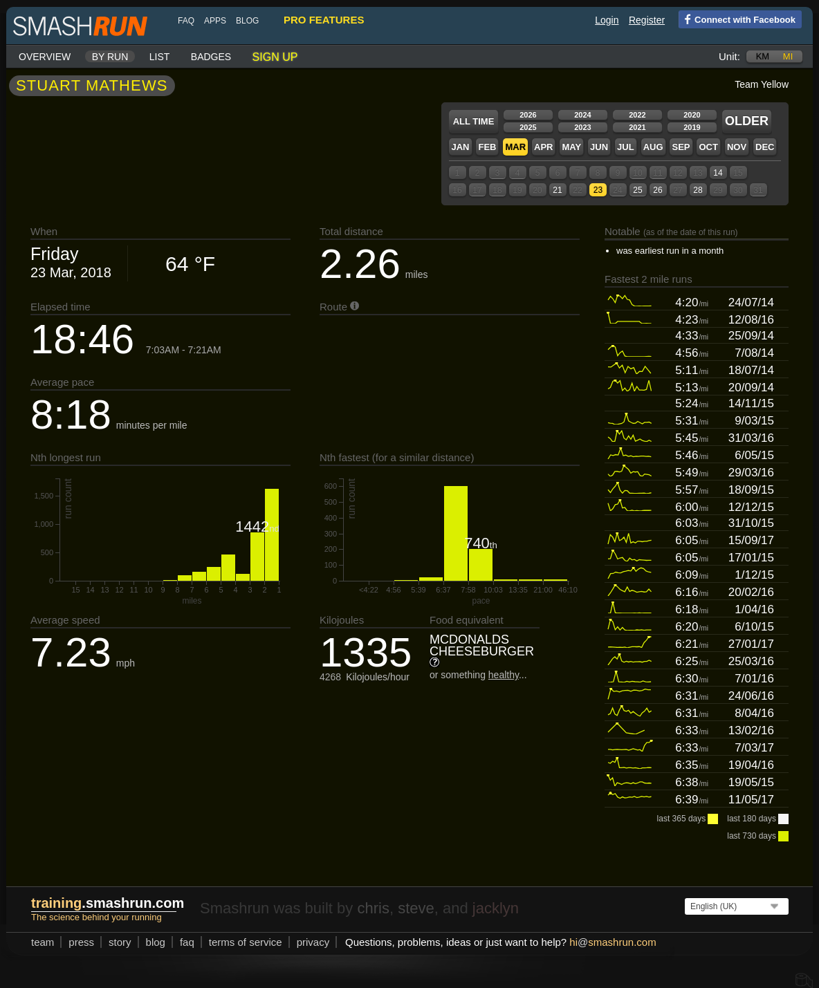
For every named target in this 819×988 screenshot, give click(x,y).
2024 (582, 115)
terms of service (245, 942)
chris (373, 908)
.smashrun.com (107, 903)
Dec (764, 147)
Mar (515, 147)
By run (110, 56)
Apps (215, 21)
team (42, 942)
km (763, 56)
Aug (653, 147)
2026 (527, 115)
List (159, 56)
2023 (582, 127)
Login (606, 20)
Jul (625, 147)
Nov (736, 147)
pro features (324, 20)
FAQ (186, 21)
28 (697, 190)
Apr (543, 147)
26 (657, 190)
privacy (313, 942)
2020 (691, 115)
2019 (691, 127)
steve (416, 908)
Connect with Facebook (737, 19)
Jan (460, 147)
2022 (637, 115)
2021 (637, 127)
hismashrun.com (612, 942)
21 (557, 190)
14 (717, 173)
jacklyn (495, 908)
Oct (708, 147)
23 (597, 190)
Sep (681, 147)
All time (474, 121)
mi (788, 56)
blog (247, 21)
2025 (527, 127)
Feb (487, 147)
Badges (211, 56)
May (571, 147)
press (81, 942)
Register (647, 20)
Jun (599, 147)
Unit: (729, 56)
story (120, 942)
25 (637, 190)
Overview (45, 56)
